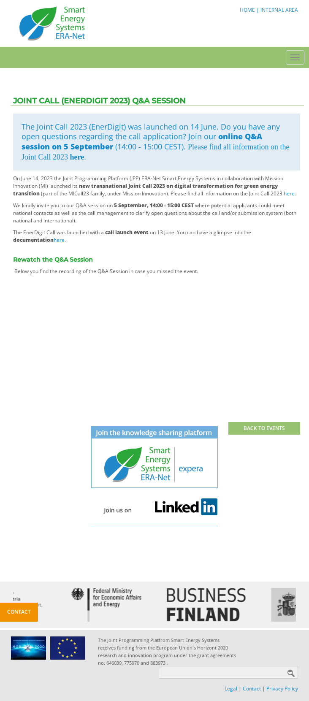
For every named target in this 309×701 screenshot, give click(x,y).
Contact (252, 688)
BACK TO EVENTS (264, 428)
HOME (247, 10)
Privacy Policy (282, 688)
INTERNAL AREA (279, 10)
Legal (231, 688)
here (77, 157)
